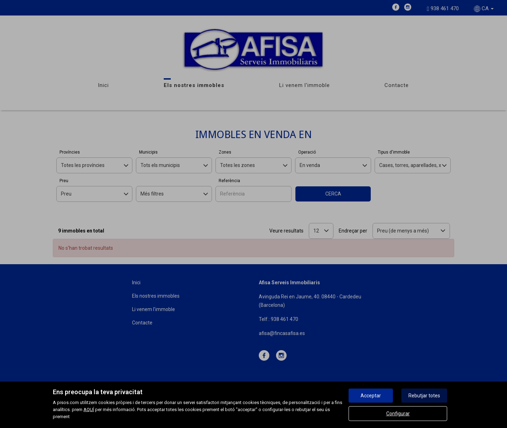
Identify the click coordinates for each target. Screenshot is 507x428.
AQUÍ (88, 409)
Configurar (398, 413)
